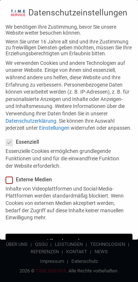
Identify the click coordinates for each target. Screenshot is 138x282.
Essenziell (25, 138)
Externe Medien (31, 175)
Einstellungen (54, 124)
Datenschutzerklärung (31, 117)
